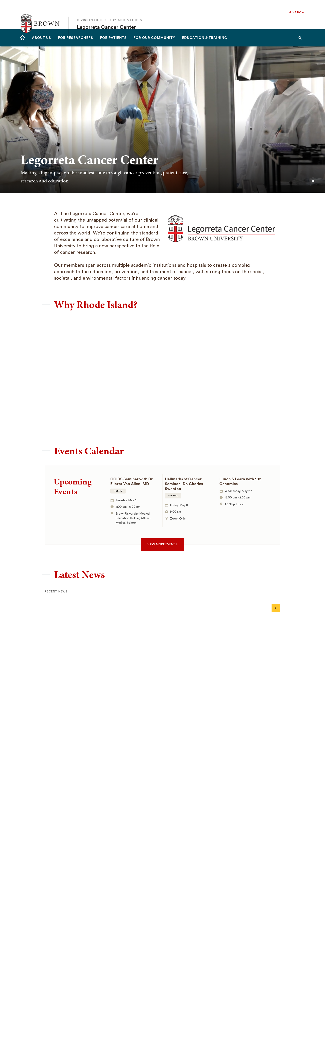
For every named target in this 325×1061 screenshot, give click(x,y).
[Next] (276, 608)
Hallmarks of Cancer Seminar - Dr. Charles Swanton (184, 484)
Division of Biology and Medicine (111, 11)
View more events (162, 544)
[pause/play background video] (313, 180)
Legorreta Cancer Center (106, 18)
